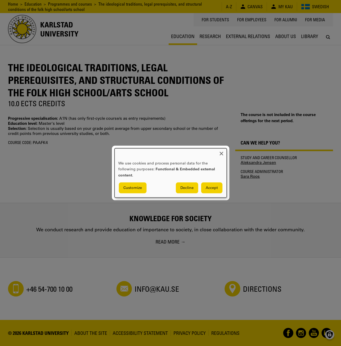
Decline (187, 188)
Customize (132, 188)
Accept (212, 188)
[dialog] (171, 172)
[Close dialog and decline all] (221, 151)
